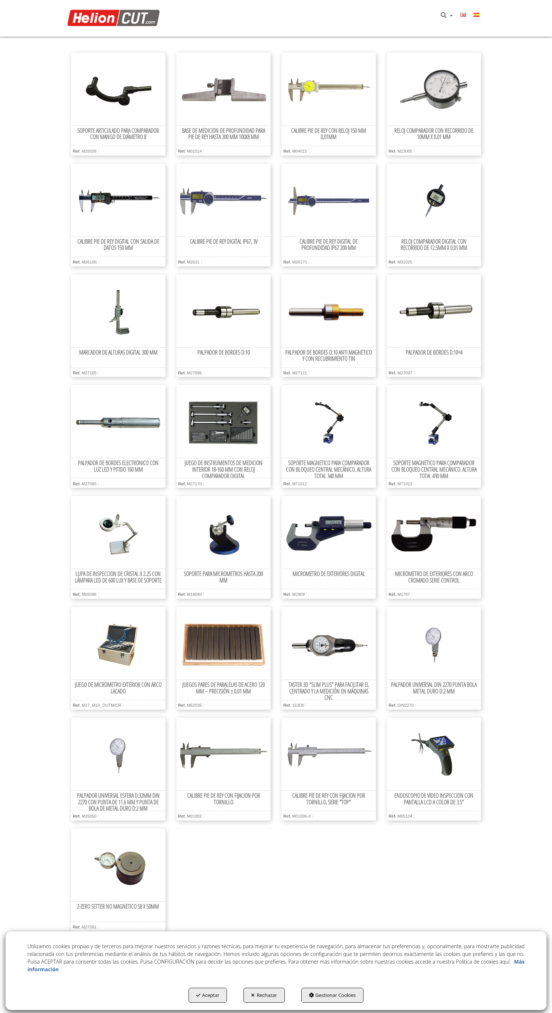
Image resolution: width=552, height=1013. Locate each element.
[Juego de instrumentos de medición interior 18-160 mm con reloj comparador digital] (223, 421)
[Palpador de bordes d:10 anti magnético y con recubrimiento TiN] (328, 311)
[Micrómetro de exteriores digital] (328, 532)
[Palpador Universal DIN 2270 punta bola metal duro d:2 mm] (434, 643)
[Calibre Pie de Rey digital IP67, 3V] (223, 200)
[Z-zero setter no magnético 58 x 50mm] (118, 865)
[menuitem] (447, 15)
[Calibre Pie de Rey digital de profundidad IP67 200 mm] (328, 200)
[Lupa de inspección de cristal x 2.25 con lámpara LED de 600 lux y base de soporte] (118, 532)
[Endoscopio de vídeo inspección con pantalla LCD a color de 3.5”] (434, 754)
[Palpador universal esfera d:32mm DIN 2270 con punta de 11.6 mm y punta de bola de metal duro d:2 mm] (118, 754)
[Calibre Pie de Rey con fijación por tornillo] (223, 754)
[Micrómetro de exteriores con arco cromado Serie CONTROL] (434, 532)
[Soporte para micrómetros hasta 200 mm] (223, 532)
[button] (115, 18)
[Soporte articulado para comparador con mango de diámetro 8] (118, 89)
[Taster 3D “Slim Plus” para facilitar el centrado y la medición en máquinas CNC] (328, 643)
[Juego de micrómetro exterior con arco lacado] (118, 643)
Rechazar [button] (264, 995)
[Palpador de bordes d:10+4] (434, 311)
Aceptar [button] (207, 995)
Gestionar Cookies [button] (332, 995)
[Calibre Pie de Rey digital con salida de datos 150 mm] (118, 200)
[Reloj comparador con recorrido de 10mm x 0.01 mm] (434, 89)
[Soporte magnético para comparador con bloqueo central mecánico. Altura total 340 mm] (328, 421)
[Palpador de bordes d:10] (223, 311)
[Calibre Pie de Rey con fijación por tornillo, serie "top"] (328, 754)
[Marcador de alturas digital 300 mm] (118, 311)
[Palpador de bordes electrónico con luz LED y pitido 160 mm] (118, 421)
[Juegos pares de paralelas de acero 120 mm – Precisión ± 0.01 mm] (223, 643)
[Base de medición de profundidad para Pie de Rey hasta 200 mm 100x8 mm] (223, 89)
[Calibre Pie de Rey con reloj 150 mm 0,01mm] (328, 89)
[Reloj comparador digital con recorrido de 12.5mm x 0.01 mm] (434, 200)
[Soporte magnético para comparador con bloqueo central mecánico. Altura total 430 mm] (434, 421)
